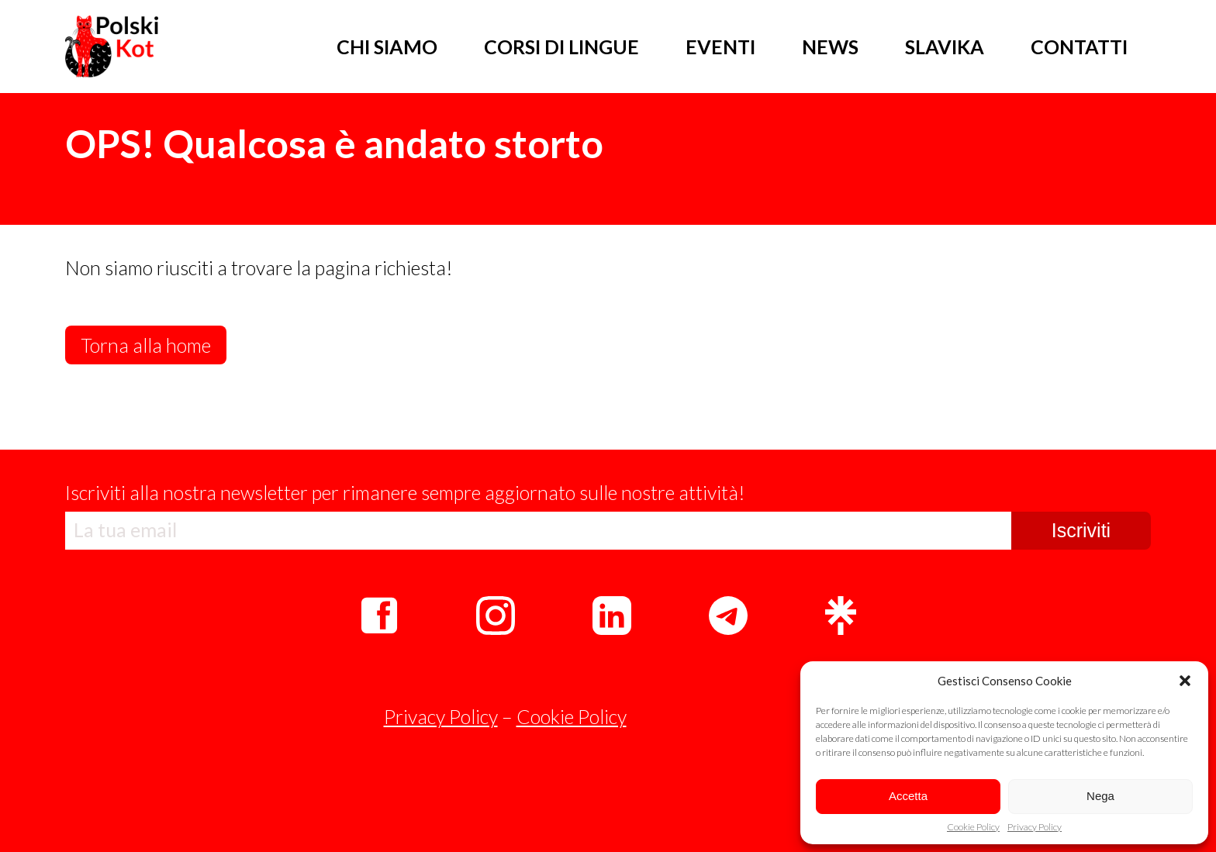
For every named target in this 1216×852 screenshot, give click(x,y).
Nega (1100, 795)
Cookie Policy (973, 827)
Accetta (908, 795)
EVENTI (720, 46)
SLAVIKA (944, 46)
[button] (1185, 680)
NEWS (830, 46)
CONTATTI (1079, 46)
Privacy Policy (1034, 827)
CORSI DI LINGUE (561, 46)
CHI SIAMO (387, 46)
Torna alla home (146, 345)
